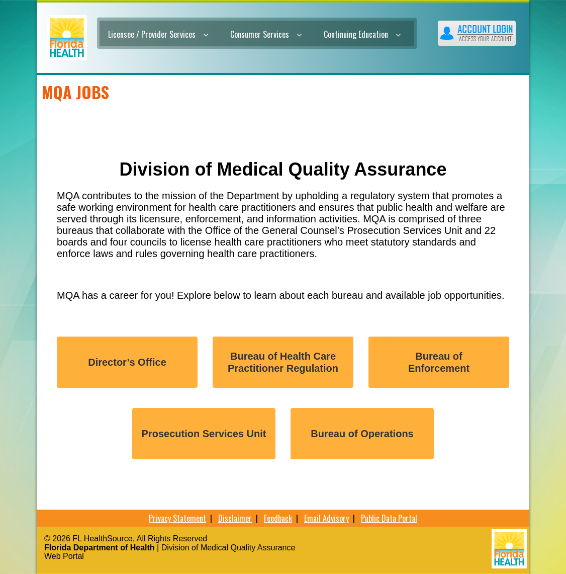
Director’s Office (127, 362)
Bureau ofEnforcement (438, 362)
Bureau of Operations (362, 433)
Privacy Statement (177, 518)
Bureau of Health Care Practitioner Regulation (283, 362)
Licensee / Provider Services (158, 34)
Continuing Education (362, 34)
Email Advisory (326, 518)
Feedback (278, 518)
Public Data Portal (389, 518)
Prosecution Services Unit (204, 433)
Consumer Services (266, 34)
